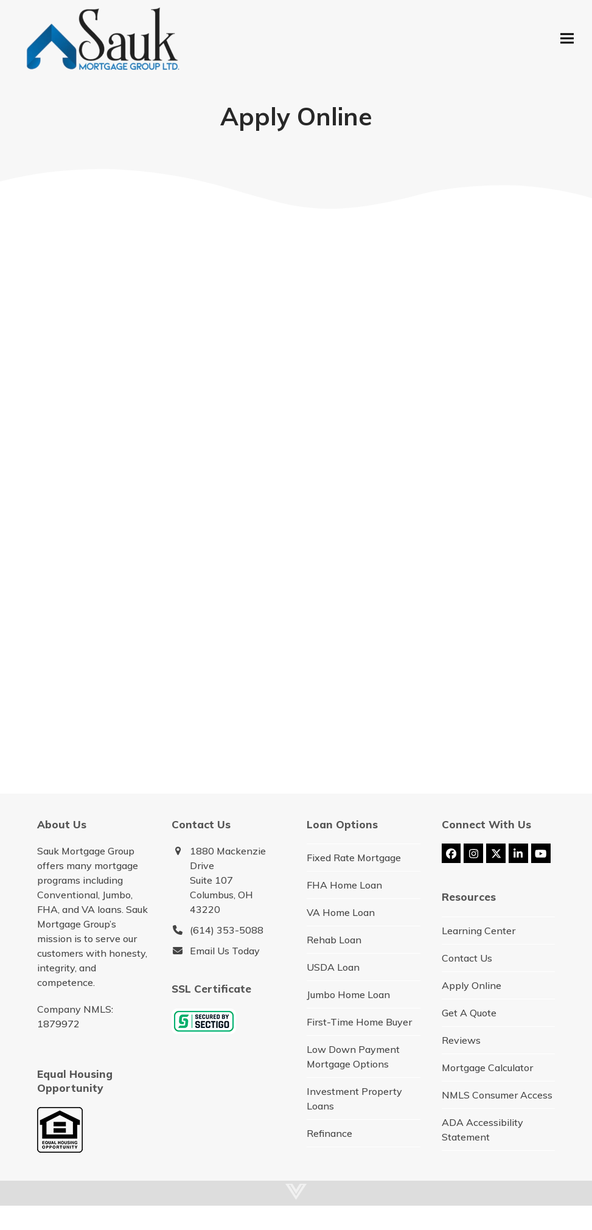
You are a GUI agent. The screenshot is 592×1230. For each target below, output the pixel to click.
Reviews (461, 1040)
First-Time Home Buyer (359, 1022)
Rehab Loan (334, 940)
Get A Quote (469, 1013)
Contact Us (467, 958)
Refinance (329, 1133)
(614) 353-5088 (226, 930)
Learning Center (478, 930)
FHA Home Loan (344, 885)
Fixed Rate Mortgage (354, 857)
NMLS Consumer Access (497, 1095)
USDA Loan (333, 967)
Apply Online (471, 985)
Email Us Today (225, 951)
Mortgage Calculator (487, 1067)
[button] (567, 38)
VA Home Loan (341, 912)
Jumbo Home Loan (348, 994)
